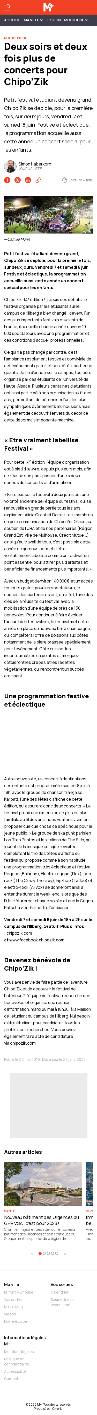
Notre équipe (15, 1321)
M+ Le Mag (13, 1306)
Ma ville (11, 1284)
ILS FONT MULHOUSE (67, 19)
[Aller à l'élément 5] (57, 1253)
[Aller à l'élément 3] (48, 1253)
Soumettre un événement (62, 1302)
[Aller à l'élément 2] (44, 1253)
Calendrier (60, 1292)
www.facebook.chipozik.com (36, 940)
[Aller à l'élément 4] (52, 1253)
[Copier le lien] (38, 180)
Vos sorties (14, 1299)
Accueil (12, 19)
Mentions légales (19, 1351)
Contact (11, 1378)
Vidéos (10, 1314)
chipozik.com (19, 933)
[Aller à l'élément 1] (40, 1253)
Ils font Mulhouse (18, 1292)
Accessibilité (15, 1371)
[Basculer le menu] (7, 7)
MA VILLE (33, 19)
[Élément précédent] (32, 1253)
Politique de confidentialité (16, 1361)
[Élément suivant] (65, 1253)
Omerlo (57, 1408)
